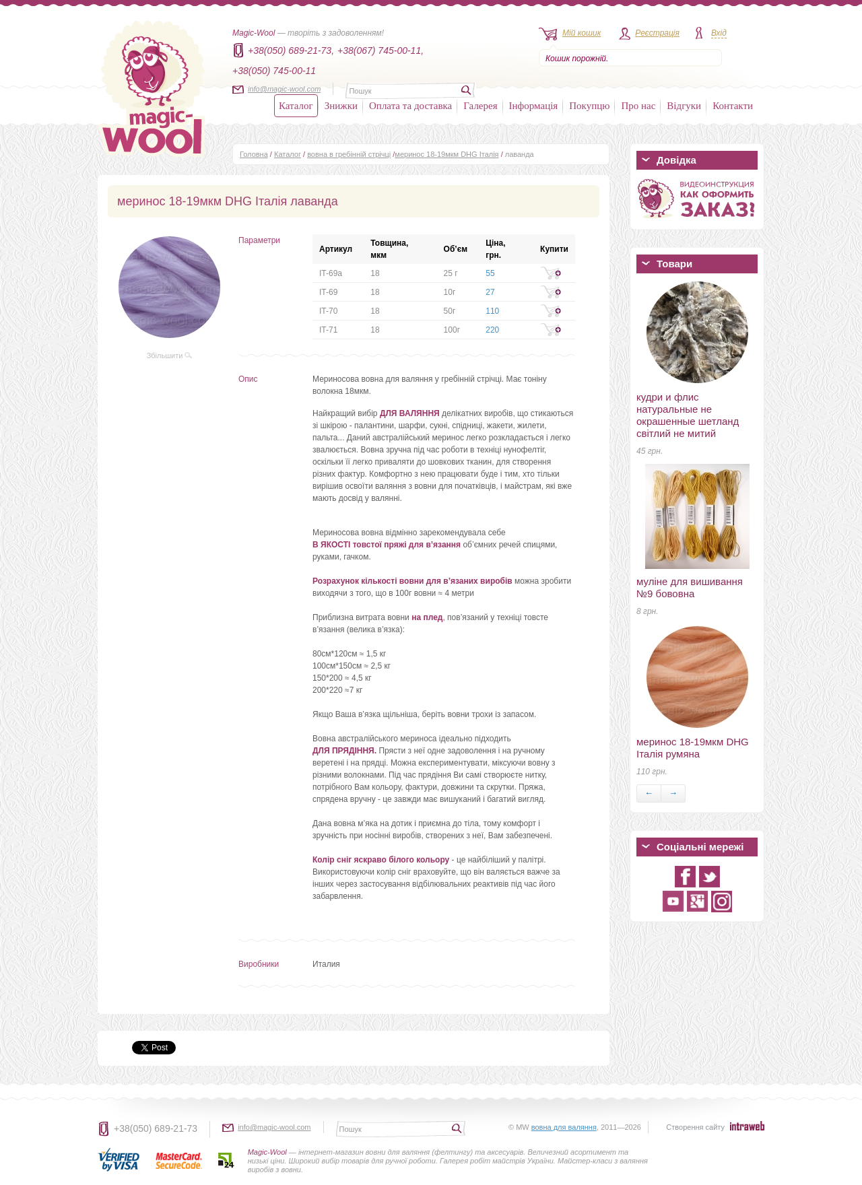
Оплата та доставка (410, 105)
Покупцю (589, 105)
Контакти (732, 105)
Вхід (719, 33)
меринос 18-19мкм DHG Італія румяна (692, 747)
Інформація (533, 105)
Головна (254, 154)
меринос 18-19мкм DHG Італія (446, 154)
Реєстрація (657, 33)
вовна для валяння (564, 1127)
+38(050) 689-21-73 (155, 1128)
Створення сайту (695, 1127)
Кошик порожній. (576, 58)
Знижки (341, 105)
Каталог (296, 105)
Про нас (638, 105)
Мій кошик (581, 33)
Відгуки (684, 105)
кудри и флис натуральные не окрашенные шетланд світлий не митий (687, 415)
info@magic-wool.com (284, 89)
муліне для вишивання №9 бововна (689, 587)
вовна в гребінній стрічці (349, 154)
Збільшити (170, 355)
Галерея (480, 105)
